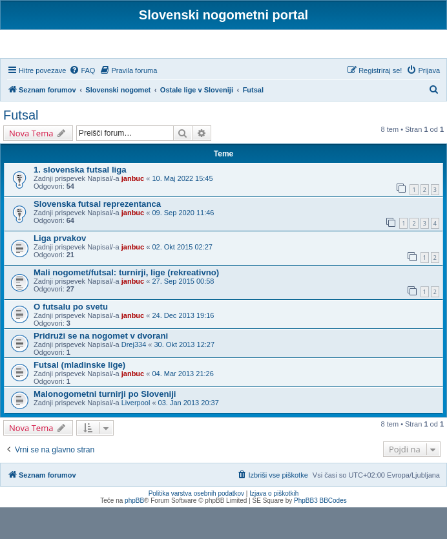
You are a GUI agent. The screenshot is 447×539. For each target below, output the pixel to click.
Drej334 (134, 375)
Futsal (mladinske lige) (79, 396)
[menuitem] (82, 101)
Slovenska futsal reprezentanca (97, 235)
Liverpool (136, 434)
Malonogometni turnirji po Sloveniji (105, 425)
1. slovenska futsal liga (80, 201)
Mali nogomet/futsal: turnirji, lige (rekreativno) (126, 303)
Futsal (20, 147)
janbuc (132, 210)
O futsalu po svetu (71, 338)
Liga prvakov (60, 269)
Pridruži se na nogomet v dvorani (101, 367)
